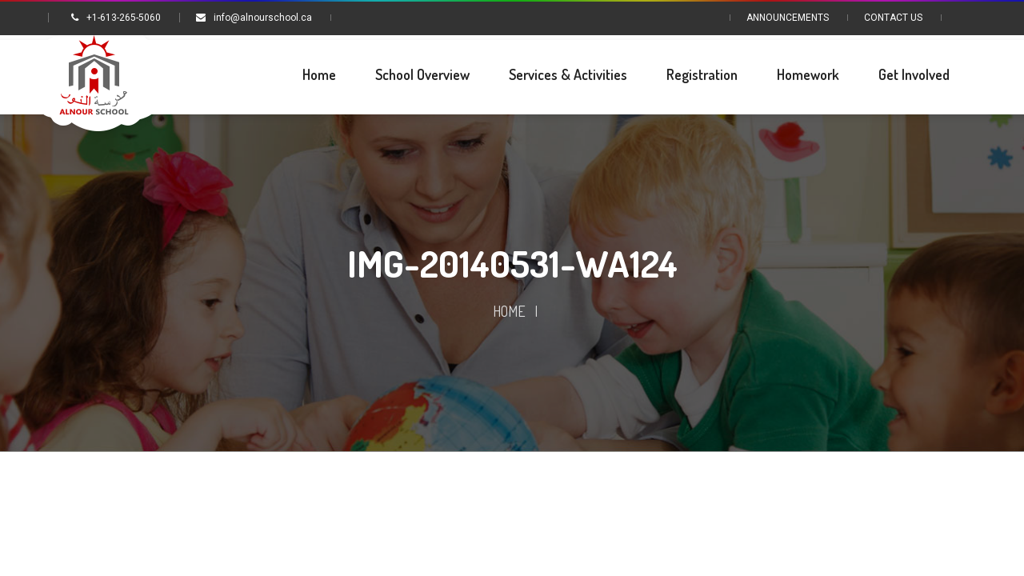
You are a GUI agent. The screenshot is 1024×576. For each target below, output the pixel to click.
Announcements (787, 17)
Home (509, 311)
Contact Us (893, 17)
